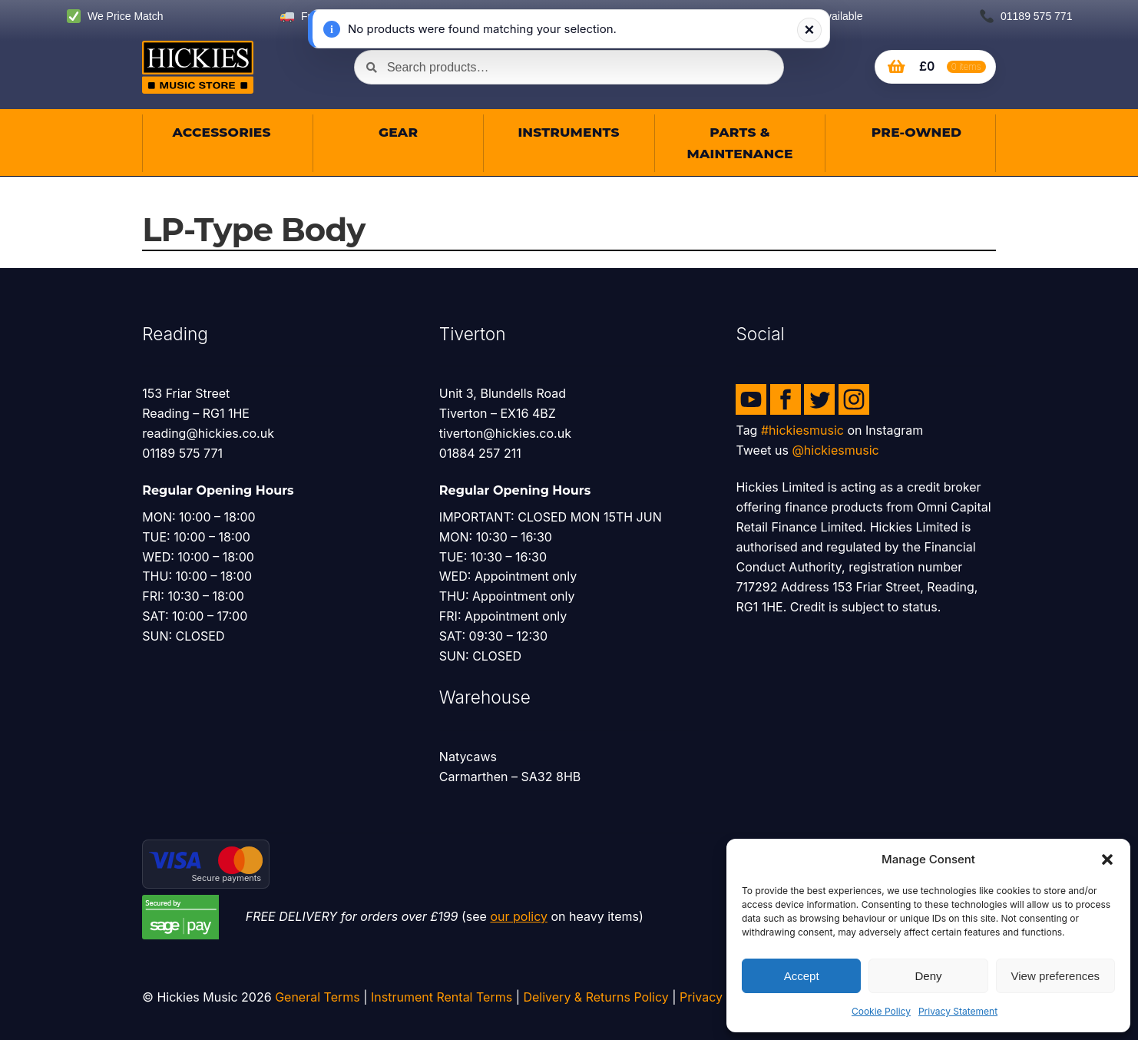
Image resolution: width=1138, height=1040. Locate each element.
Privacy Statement (957, 1011)
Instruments (569, 132)
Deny (928, 975)
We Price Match (114, 16)
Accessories (222, 132)
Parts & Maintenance (739, 142)
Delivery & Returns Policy (595, 997)
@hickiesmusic (835, 450)
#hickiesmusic (802, 430)
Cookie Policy (881, 1011)
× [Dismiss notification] (810, 29)
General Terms (317, 997)
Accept (801, 975)
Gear (398, 132)
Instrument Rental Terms (441, 997)
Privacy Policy (720, 997)
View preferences (1055, 975)
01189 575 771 (1026, 16)
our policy (518, 916)
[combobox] (569, 67)
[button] (1107, 859)
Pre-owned (916, 132)
